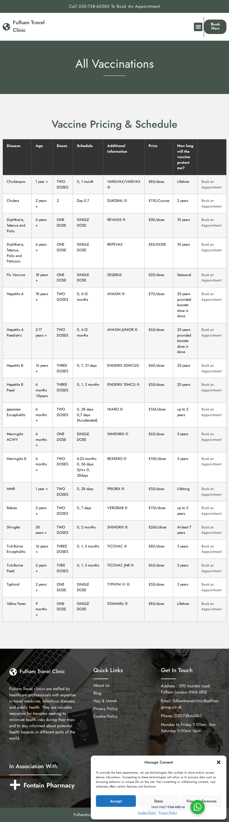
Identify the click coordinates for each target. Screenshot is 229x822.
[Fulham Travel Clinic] (6, 27)
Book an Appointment (211, 184)
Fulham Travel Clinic (42, 671)
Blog (97, 693)
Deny (158, 801)
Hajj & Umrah (105, 701)
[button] (218, 762)
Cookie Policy (147, 812)
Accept (116, 801)
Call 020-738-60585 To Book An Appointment (114, 6)
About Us (101, 685)
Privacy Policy (168, 812)
